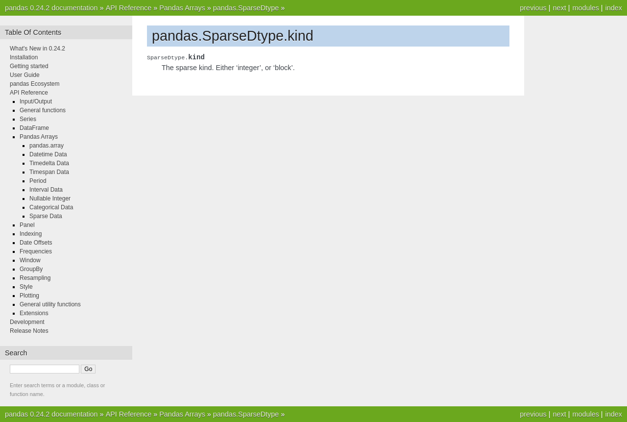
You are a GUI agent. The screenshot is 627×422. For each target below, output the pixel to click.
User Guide (25, 75)
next (559, 8)
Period (38, 180)
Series (28, 119)
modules (585, 8)
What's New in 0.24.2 (37, 48)
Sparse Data (45, 216)
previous (533, 8)
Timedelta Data (49, 163)
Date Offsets (36, 242)
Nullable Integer (50, 198)
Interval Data (46, 189)
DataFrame (34, 127)
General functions (43, 110)
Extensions (34, 313)
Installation (24, 57)
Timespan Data (49, 172)
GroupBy (31, 269)
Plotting (29, 295)
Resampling (35, 277)
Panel (27, 225)
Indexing (31, 233)
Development (27, 322)
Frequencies (36, 251)
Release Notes (29, 330)
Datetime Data (48, 154)
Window (30, 260)
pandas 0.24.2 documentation (51, 8)
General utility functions (50, 304)
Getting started (29, 66)
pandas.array (46, 145)
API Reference (129, 8)
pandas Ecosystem (34, 83)
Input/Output (36, 101)
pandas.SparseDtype (246, 8)
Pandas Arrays (182, 8)
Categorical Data (51, 207)
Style (26, 286)
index (613, 8)
